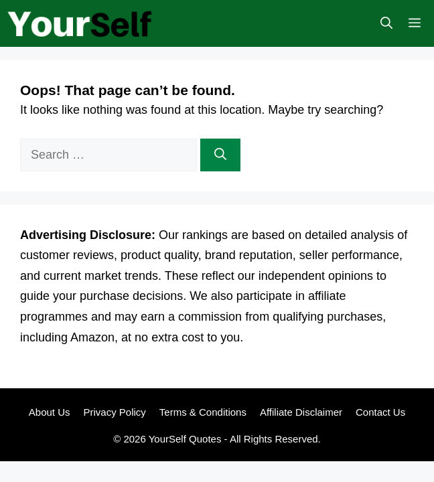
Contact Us (380, 412)
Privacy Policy (114, 412)
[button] (386, 23)
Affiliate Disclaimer (301, 412)
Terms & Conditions (202, 412)
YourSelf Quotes (185, 439)
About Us (49, 412)
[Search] (220, 155)
